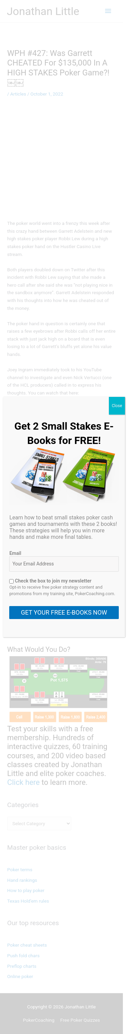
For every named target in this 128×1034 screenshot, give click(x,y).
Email (15, 553)
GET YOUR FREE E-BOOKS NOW (64, 612)
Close (117, 405)
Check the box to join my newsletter (50, 581)
